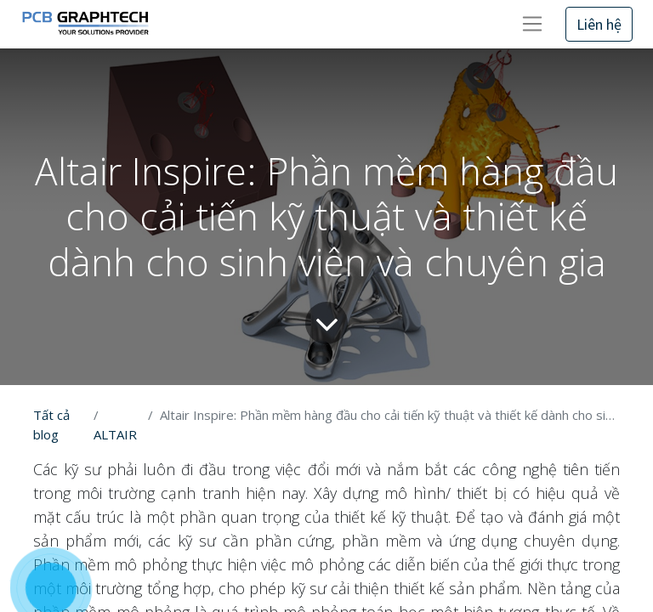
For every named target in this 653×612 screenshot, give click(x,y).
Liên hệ (599, 24)
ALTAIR (115, 434)
